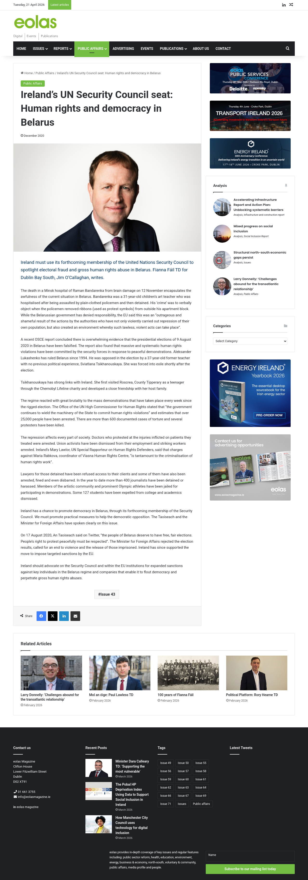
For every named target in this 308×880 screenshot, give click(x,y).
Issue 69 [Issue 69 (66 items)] (200, 795)
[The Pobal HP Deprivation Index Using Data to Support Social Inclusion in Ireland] (98, 791)
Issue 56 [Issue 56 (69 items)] (165, 771)
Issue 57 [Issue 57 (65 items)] (183, 771)
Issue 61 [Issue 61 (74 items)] (200, 779)
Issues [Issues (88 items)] (182, 804)
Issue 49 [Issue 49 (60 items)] (165, 763)
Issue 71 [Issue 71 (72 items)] (165, 804)
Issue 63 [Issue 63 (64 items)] (183, 787)
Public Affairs (90, 49)
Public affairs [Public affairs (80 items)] (201, 804)
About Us (201, 49)
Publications (172, 49)
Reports (61, 49)
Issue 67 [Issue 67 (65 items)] (183, 795)
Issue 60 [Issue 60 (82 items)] (183, 779)
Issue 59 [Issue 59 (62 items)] (165, 779)
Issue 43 (108, 594)
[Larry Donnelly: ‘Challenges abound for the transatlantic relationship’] (51, 673)
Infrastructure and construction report (264, 214)
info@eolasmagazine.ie (34, 797)
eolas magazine (27, 807)
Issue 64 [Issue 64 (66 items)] (200, 787)
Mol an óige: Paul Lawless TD (111, 695)
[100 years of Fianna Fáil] (188, 673)
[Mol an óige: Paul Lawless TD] (120, 673)
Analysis (238, 214)
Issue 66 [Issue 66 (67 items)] (165, 795)
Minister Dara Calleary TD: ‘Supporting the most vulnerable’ (132, 766)
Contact (223, 49)
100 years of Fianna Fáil (175, 695)
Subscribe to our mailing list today (250, 869)
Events (147, 49)
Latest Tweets (241, 748)
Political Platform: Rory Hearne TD (252, 695)
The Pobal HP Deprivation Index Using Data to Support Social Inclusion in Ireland (132, 794)
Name (212, 855)
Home (21, 49)
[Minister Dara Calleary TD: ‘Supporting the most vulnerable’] (98, 768)
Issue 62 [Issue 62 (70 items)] (165, 787)
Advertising (123, 49)
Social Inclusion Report (256, 236)
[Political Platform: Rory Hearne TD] (257, 673)
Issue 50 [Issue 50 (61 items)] (183, 763)
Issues (38, 49)
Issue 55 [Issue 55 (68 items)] (200, 763)
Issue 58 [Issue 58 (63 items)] (200, 771)
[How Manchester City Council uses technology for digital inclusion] (98, 824)
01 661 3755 (26, 792)
